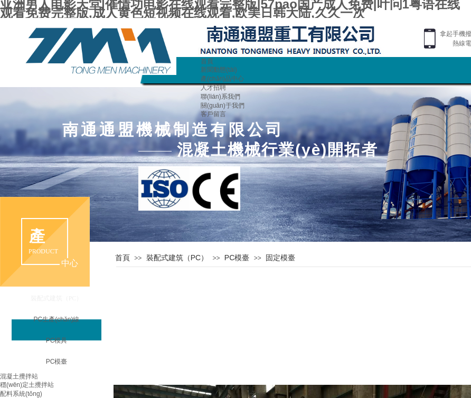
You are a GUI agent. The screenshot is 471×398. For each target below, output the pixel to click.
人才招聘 (213, 87)
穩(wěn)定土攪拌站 (27, 384)
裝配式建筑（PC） (177, 257)
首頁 (207, 61)
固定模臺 (280, 257)
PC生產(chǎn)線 (56, 319)
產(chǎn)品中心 (222, 78)
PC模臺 (236, 257)
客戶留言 (213, 114)
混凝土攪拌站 (19, 376)
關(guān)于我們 (222, 105)
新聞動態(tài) (219, 69)
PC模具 (57, 340)
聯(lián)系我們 (220, 96)
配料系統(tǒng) (21, 393)
